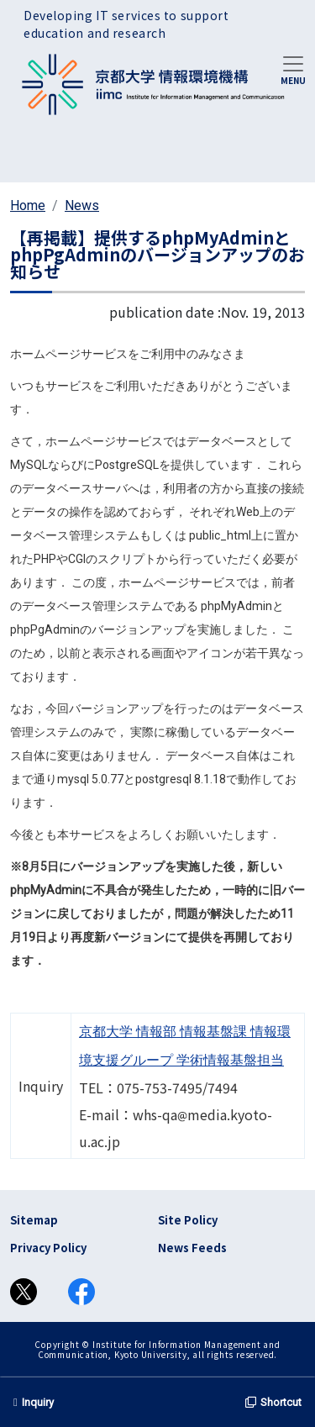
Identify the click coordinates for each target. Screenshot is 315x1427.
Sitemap (34, 1220)
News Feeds (192, 1248)
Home (27, 205)
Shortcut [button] (273, 1402)
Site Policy (188, 1220)
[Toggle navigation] (293, 69)
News (82, 205)
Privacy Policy (48, 1248)
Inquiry (33, 1402)
